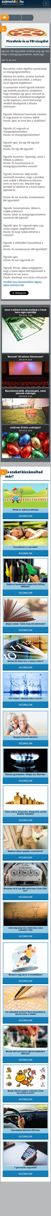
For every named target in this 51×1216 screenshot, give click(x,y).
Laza (27, 17)
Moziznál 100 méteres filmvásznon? (25, 356)
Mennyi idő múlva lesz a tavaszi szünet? (26, 661)
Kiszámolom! (25, 516)
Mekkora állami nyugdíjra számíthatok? (25, 851)
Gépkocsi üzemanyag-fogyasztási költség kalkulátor (25, 585)
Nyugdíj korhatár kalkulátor (25, 737)
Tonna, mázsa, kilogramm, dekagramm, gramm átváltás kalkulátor (25, 813)
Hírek (14, 17)
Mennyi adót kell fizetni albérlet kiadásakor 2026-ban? (25, 1052)
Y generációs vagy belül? (25, 1167)
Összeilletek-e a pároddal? (25, 547)
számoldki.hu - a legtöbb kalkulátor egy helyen (13, 3)
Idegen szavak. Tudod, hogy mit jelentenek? (25, 624)
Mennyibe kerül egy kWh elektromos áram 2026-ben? (25, 889)
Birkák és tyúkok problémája (25, 509)
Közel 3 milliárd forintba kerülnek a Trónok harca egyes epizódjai (25, 311)
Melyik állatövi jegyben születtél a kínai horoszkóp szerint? (25, 1092)
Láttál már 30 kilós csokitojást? (25, 427)
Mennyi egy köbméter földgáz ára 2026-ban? (25, 774)
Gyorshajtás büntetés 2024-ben (25, 1130)
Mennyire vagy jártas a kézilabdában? (25, 974)
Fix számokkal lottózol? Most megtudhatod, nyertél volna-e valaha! (25, 1013)
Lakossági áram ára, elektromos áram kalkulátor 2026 (25, 929)
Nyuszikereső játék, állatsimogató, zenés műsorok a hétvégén (25, 392)
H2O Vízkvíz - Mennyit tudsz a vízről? (25, 698)
